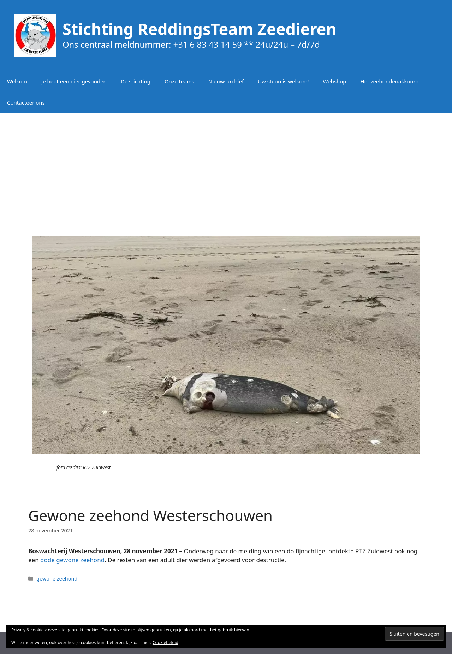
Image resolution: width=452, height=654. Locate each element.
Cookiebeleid (165, 643)
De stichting (135, 81)
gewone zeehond (56, 578)
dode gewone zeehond (72, 560)
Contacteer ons (26, 102)
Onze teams (179, 81)
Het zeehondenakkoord (390, 81)
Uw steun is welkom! (283, 81)
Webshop (334, 81)
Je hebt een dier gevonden (74, 81)
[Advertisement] (226, 169)
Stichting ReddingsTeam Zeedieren (200, 29)
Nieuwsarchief (226, 81)
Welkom (17, 81)
